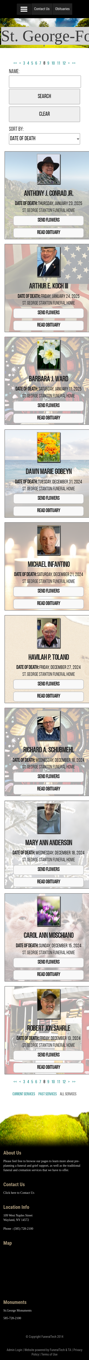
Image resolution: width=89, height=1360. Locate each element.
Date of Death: (26, 203)
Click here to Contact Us (18, 1192)
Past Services (47, 1094)
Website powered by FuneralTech (44, 1350)
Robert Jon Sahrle (48, 1029)
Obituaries (62, 9)
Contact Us (42, 9)
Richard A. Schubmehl (48, 750)
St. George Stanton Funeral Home (48, 210)
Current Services (24, 1094)
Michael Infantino (49, 565)
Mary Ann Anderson (48, 843)
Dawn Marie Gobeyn (49, 472)
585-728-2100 (12, 1318)
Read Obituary (48, 232)
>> (74, 63)
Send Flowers (48, 220)
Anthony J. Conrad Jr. (48, 194)
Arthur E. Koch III (48, 286)
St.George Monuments (17, 1310)
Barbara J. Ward (48, 379)
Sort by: (16, 129)
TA (69, 1350)
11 (58, 63)
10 (53, 63)
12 (64, 63)
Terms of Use (49, 1354)
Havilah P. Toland (48, 657)
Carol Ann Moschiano (48, 936)
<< (15, 63)
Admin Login (14, 1350)
